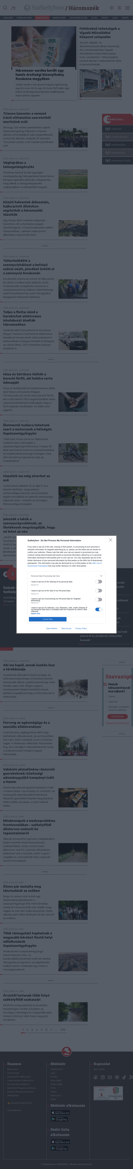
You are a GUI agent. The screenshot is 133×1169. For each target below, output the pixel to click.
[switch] (98, 581)
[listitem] (66, 576)
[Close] (111, 540)
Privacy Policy (81, 628)
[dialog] (66, 584)
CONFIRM (48, 619)
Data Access (66, 628)
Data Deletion (51, 628)
